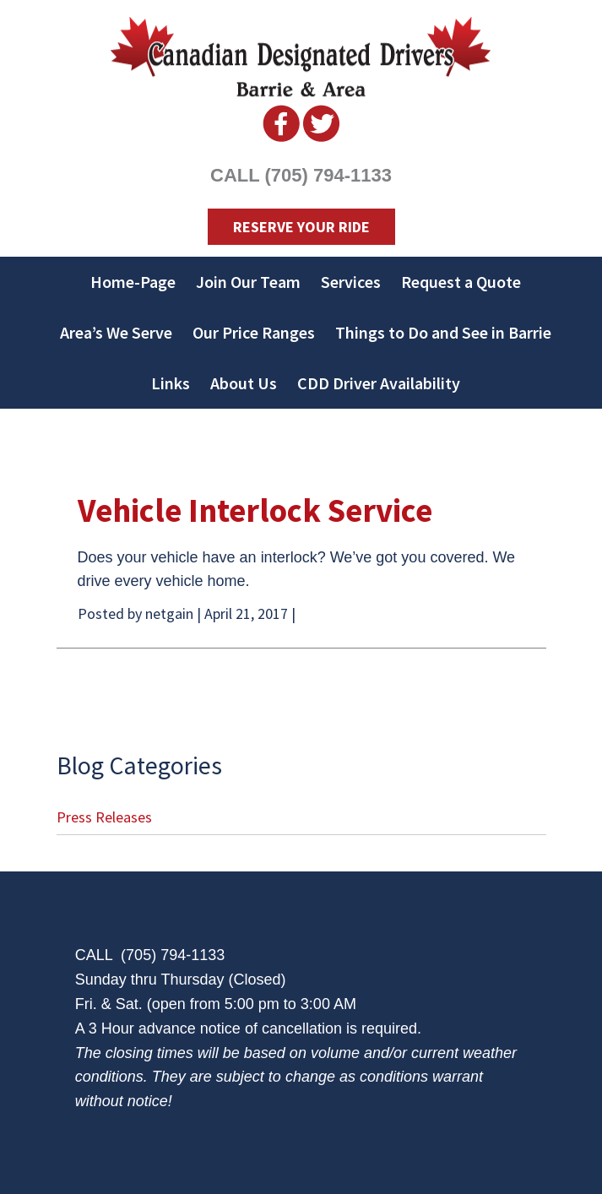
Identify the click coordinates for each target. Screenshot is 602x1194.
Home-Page (133, 281)
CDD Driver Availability (378, 382)
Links (170, 382)
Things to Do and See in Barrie (443, 332)
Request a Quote (461, 281)
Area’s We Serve (116, 332)
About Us (243, 382)
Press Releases (104, 817)
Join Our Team (248, 281)
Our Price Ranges (254, 332)
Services (351, 281)
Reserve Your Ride (301, 226)
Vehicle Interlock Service (255, 510)
